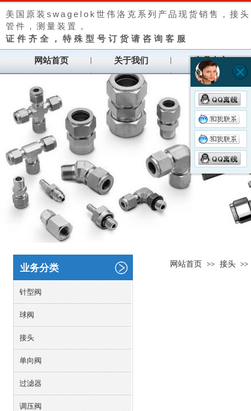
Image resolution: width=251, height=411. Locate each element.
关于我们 (131, 60)
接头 (228, 264)
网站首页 (51, 60)
